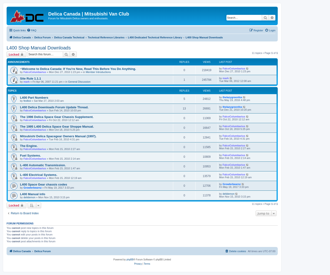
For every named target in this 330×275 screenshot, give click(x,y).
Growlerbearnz (33, 187)
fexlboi (27, 100)
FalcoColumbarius (35, 72)
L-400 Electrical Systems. (38, 175)
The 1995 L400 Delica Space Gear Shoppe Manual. (57, 126)
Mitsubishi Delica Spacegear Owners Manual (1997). (58, 136)
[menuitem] (31, 30)
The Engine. (29, 146)
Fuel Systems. (30, 155)
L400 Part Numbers (34, 97)
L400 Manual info (32, 194)
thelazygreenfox (232, 97)
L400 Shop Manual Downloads (39, 47)
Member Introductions (98, 72)
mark (27, 81)
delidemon (30, 197)
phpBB (129, 259)
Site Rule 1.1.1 (30, 78)
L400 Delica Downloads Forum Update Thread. (54, 107)
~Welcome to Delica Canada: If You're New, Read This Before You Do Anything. (78, 69)
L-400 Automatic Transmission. (43, 165)
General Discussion (79, 81)
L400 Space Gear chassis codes (43, 184)
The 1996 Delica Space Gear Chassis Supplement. (56, 117)
